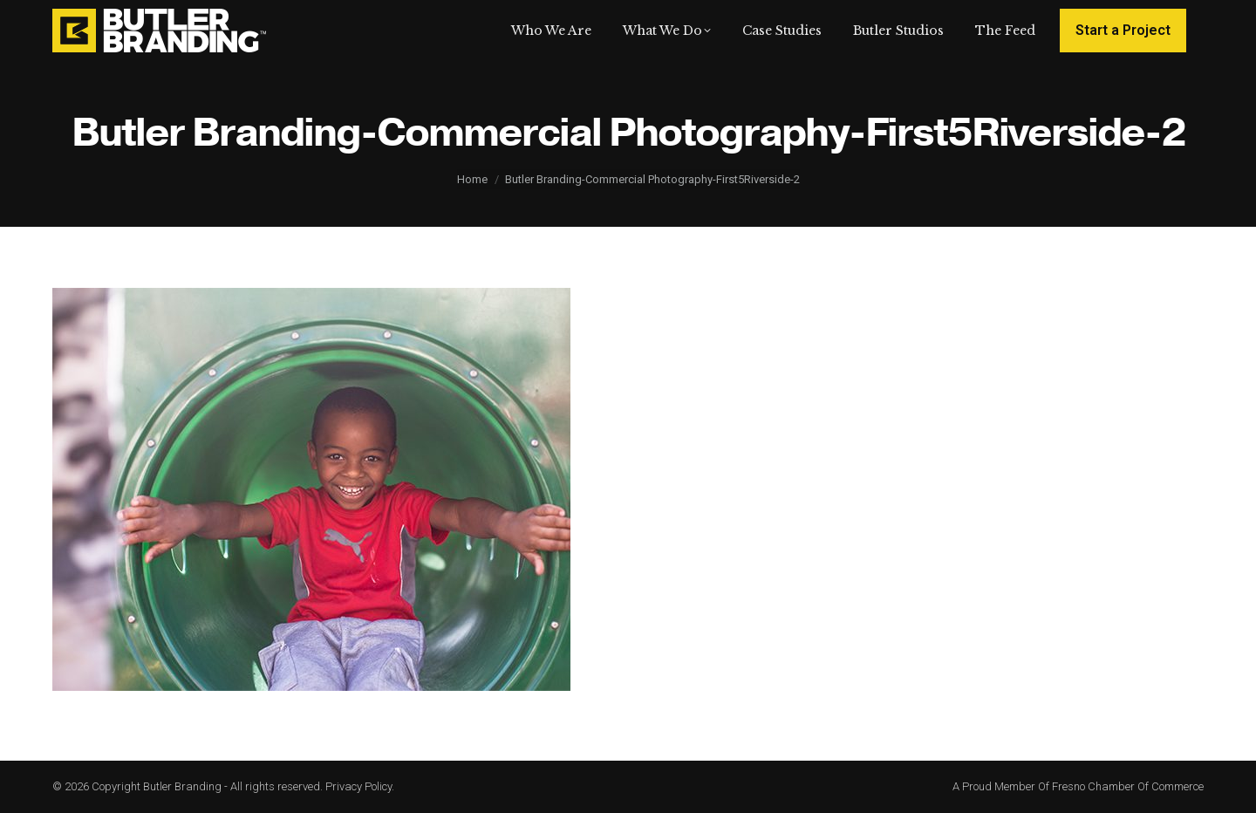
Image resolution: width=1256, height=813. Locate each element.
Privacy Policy (358, 786)
